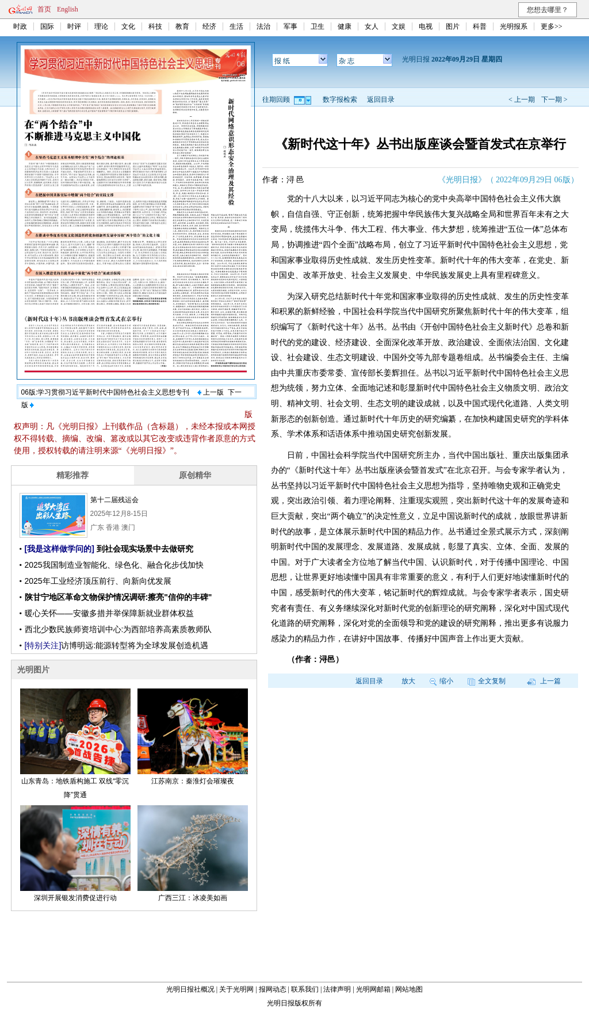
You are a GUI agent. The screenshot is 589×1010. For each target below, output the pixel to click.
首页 (44, 9)
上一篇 (544, 681)
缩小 (441, 681)
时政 (20, 26)
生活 (236, 26)
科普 (480, 26)
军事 (290, 26)
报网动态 (272, 989)
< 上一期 (521, 99)
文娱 (399, 26)
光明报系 (513, 26)
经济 (209, 26)
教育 (182, 26)
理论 (101, 26)
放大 (408, 681)
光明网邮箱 (373, 989)
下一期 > (554, 99)
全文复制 (487, 681)
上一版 (210, 392)
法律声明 (337, 989)
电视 (426, 26)
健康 (344, 26)
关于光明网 (236, 989)
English (67, 9)
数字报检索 (340, 99)
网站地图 (409, 989)
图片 (453, 26)
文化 (128, 26)
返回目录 (381, 99)
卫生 (317, 26)
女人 (371, 26)
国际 (47, 26)
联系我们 (305, 989)
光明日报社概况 (190, 989)
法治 (263, 26)
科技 (155, 26)
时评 (74, 26)
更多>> (552, 26)
